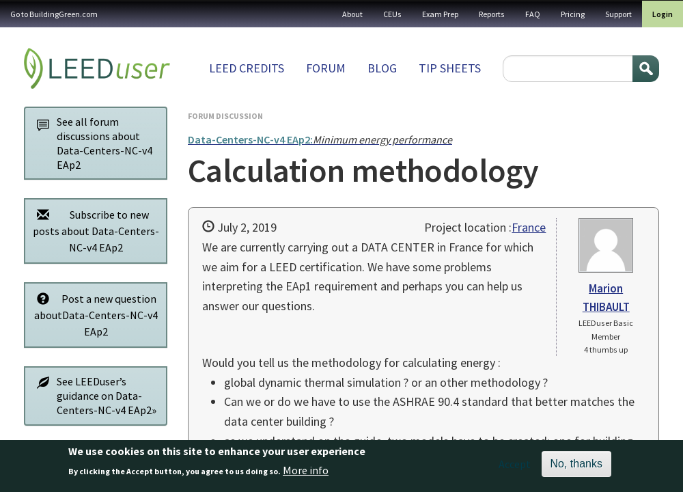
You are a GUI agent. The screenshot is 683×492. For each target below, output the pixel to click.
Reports (492, 14)
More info (306, 474)
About (352, 14)
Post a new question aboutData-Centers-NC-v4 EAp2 (93, 314)
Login (662, 14)
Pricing (573, 14)
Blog (382, 68)
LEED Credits (246, 68)
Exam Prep (440, 14)
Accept (515, 467)
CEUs (392, 14)
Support (618, 14)
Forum (326, 68)
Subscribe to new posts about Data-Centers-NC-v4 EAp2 (94, 230)
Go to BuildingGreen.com (54, 14)
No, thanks (576, 467)
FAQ (532, 14)
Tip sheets (450, 68)
